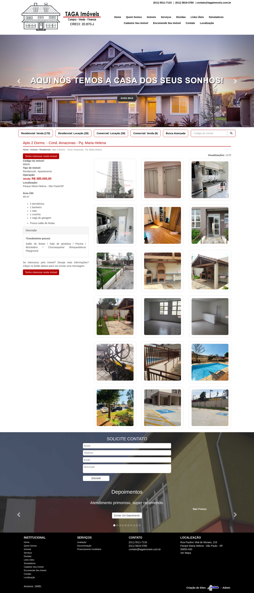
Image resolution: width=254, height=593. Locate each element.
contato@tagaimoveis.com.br (213, 2)
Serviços (166, 17)
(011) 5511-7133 (162, 2)
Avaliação (81, 542)
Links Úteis (197, 17)
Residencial (44, 149)
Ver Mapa (185, 552)
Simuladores (216, 17)
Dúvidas (181, 17)
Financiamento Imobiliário (89, 549)
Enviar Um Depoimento (127, 515)
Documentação (84, 546)
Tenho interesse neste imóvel (41, 156)
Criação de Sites (196, 587)
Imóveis (151, 17)
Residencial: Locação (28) (73, 133)
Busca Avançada (175, 133)
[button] (19, 81)
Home (117, 17)
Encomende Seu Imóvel (167, 23)
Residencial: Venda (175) (35, 133)
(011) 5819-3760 (184, 2)
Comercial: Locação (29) (111, 133)
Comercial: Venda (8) (145, 133)
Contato (190, 23)
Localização (207, 23)
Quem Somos (134, 17)
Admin (226, 587)
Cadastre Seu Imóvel (136, 23)
